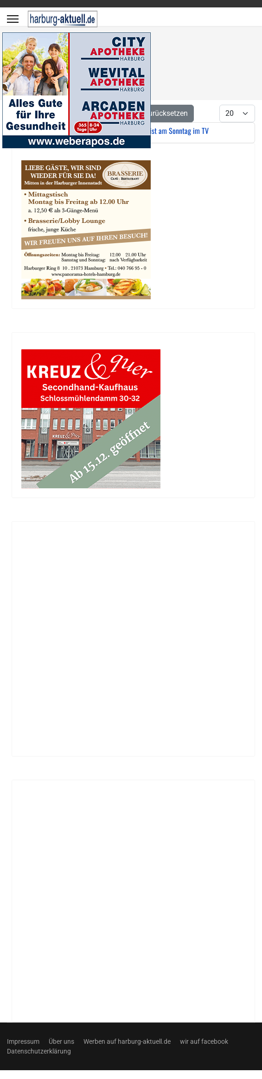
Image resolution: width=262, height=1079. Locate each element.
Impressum (23, 1041)
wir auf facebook (204, 1041)
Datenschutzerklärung (39, 1051)
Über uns (61, 1041)
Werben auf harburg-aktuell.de (127, 1041)
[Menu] (13, 19)
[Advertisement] (112, 638)
